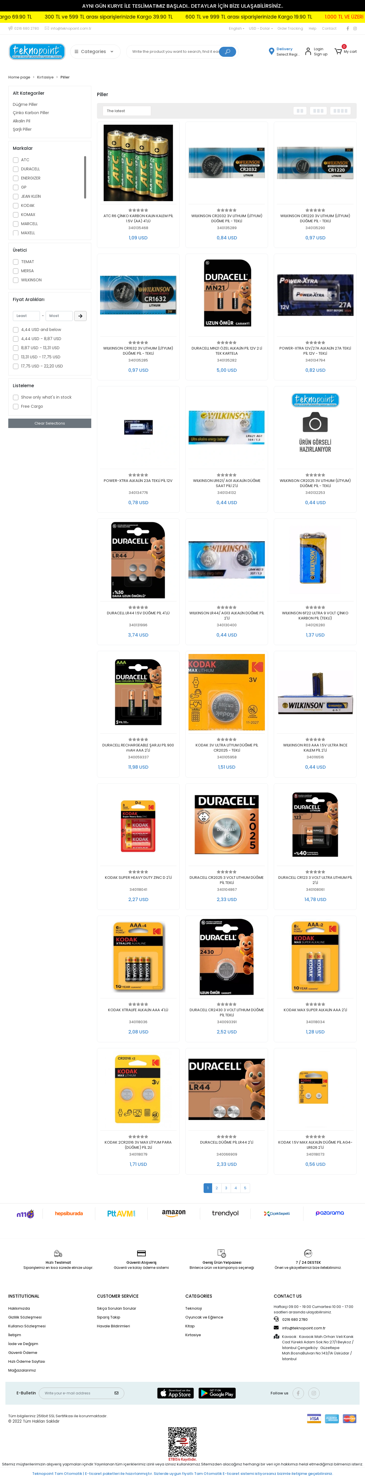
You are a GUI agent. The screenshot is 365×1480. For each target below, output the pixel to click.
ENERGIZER (30, 178)
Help (312, 28)
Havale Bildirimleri (113, 1326)
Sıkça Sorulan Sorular (116, 1308)
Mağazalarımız (22, 1370)
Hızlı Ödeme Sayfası (26, 1361)
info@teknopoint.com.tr (300, 1328)
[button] (345, 51)
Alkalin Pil (21, 121)
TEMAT (27, 261)
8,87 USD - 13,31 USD (40, 348)
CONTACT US (288, 1296)
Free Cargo (32, 406)
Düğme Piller (25, 104)
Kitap (190, 1326)
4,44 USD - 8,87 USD (41, 339)
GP (24, 187)
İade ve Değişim (23, 1343)
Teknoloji (193, 1308)
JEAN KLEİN (31, 196)
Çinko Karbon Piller (31, 113)
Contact (329, 28)
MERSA (27, 271)
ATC (25, 160)
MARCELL (29, 224)
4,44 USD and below (41, 329)
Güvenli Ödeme (22, 1352)
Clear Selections (50, 423)
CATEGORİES (198, 1296)
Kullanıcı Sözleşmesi (27, 1326)
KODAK (28, 205)
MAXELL (28, 233)
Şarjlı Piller (22, 129)
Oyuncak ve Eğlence (204, 1317)
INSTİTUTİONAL (23, 1296)
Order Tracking (290, 28)
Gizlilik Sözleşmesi (25, 1317)
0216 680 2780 (291, 1319)
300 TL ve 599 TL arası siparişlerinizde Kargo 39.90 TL (144, 16)
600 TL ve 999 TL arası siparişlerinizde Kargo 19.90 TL (284, 16)
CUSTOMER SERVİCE (118, 1296)
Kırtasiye (193, 1335)
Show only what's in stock (46, 397)
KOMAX (28, 214)
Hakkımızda (19, 1308)
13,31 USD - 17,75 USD (40, 357)
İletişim (14, 1335)
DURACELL (30, 169)
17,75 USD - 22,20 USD (42, 366)
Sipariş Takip (108, 1317)
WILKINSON (31, 280)
